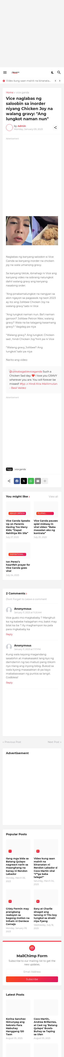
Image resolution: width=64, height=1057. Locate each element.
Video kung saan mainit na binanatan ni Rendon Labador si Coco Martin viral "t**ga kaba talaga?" (29, 80)
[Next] (59, 80)
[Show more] (45, 481)
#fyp (22, 383)
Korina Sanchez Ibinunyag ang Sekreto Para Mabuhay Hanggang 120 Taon (16, 1026)
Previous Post (13, 742)
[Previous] (55, 80)
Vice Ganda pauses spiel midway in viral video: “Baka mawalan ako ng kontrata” (46, 527)
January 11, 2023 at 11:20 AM (27, 612)
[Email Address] (32, 972)
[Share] (55, 127)
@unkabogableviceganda (25, 371)
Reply (9, 634)
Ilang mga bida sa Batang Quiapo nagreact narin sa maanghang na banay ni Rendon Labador (17, 866)
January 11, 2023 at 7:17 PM (27, 649)
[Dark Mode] (52, 72)
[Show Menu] (4, 72)
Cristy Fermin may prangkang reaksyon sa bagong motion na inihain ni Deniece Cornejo (18, 916)
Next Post (53, 742)
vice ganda (22, 92)
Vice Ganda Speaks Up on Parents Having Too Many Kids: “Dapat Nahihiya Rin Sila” (18, 527)
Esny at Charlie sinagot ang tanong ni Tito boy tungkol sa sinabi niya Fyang (45, 915)
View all (53, 496)
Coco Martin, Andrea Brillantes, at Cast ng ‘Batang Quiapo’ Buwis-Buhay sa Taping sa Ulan (45, 1026)
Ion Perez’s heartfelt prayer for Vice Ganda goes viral (18, 566)
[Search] (59, 72)
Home (9, 92)
